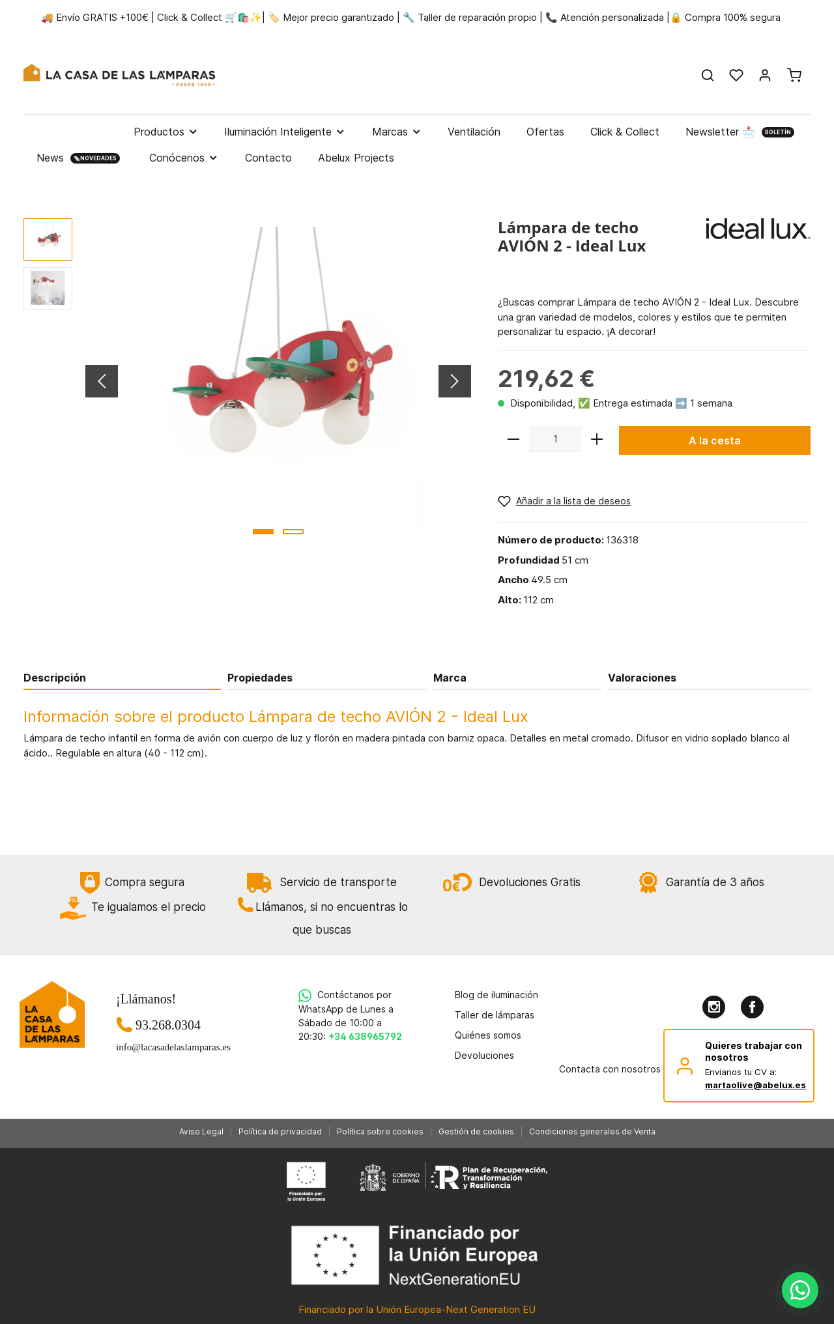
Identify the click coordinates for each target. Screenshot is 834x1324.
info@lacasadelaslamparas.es (168, 1047)
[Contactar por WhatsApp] (800, 1290)
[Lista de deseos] (736, 75)
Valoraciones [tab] (642, 677)
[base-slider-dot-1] (263, 531)
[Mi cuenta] (765, 75)
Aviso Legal (201, 1131)
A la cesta (715, 440)
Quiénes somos (488, 1035)
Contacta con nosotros (610, 1068)
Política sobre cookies (380, 1131)
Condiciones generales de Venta (592, 1131)
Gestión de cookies (476, 1131)
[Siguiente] (455, 381)
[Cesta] (794, 75)
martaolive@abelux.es (755, 1085)
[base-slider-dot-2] (293, 531)
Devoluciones (484, 1055)
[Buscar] (708, 75)
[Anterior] (101, 381)
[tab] (122, 677)
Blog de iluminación (496, 994)
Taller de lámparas (494, 1014)
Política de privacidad (280, 1131)
